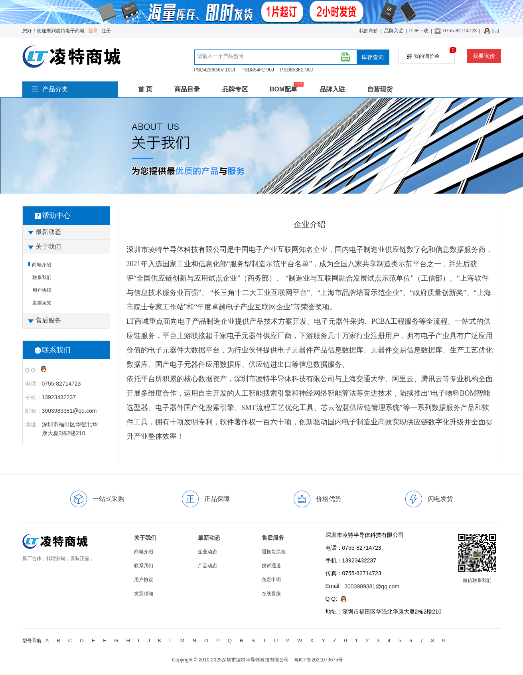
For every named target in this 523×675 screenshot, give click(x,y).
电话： (33, 383)
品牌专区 (235, 89)
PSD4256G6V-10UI (214, 70)
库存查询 (372, 57)
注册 (106, 31)
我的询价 (368, 31)
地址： (33, 424)
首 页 (145, 89)
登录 (93, 31)
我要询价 (484, 56)
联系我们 (41, 277)
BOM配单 (283, 89)
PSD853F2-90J (296, 70)
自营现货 (380, 89)
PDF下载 (418, 31)
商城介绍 (41, 264)
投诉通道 (271, 565)
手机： (33, 397)
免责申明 (271, 579)
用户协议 (41, 290)
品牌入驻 (393, 31)
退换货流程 (274, 551)
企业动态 (207, 551)
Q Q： (33, 370)
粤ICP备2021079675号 (318, 660)
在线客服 (271, 593)
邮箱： (33, 411)
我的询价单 (430, 54)
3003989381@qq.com (371, 586)
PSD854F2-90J (257, 70)
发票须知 (41, 303)
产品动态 (207, 565)
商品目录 (187, 89)
